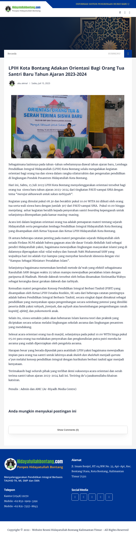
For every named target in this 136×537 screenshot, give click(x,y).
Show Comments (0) (68, 430)
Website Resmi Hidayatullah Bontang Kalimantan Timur (67, 530)
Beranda (12, 53)
